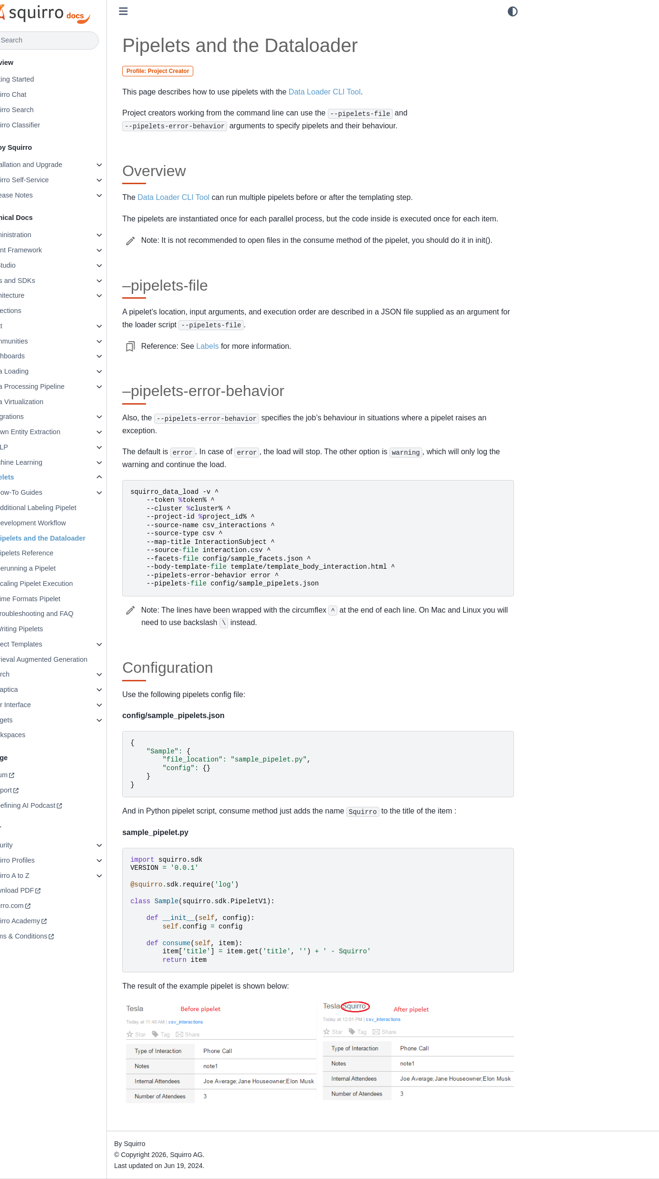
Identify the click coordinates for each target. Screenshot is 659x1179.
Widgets (24, 720)
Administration (34, 235)
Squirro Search (35, 110)
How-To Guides (43, 492)
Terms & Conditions (42, 936)
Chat (19, 326)
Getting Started (35, 79)
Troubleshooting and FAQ (59, 613)
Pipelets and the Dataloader (65, 538)
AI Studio (26, 265)
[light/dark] (513, 11)
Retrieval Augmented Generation (62, 659)
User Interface (33, 705)
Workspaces (31, 735)
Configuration (557, 69)
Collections (29, 310)
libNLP (22, 447)
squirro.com (30, 905)
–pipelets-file (556, 42)
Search (23, 674)
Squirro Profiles (35, 860)
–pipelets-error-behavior (573, 56)
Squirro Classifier (38, 125)
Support (24, 790)
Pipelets (25, 477)
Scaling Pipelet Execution (58, 583)
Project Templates (39, 644)
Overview (551, 29)
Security (24, 845)
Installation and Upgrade (49, 164)
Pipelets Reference (49, 553)
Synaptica (27, 689)
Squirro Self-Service (42, 180)
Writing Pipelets (44, 629)
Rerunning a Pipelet (50, 568)
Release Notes (34, 195)
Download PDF (35, 890)
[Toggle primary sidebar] (148, 11)
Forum (22, 775)
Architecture (30, 295)
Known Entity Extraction (48, 432)
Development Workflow (55, 523)
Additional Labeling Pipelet (60, 507)
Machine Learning (39, 462)
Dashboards (31, 356)
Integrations (30, 416)
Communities (32, 341)
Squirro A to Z (33, 875)
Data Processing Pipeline (50, 386)
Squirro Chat (31, 94)
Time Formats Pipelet (52, 599)
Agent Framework (39, 250)
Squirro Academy (38, 921)
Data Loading (32, 371)
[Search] (66, 40)
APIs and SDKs (36, 280)
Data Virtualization (40, 402)
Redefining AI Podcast (46, 805)
